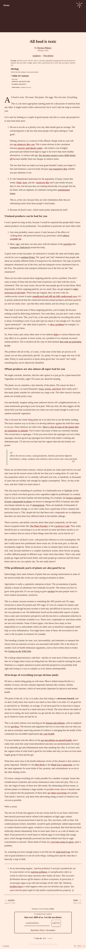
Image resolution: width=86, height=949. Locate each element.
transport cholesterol (20, 247)
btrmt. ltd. (39, 938)
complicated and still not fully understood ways (54, 296)
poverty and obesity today (30, 148)
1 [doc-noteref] (74, 533)
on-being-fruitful (19, 84)
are (49, 793)
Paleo (19, 182)
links (56, 334)
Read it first (35, 930)
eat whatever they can (24, 144)
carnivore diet (42, 182)
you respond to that (58, 169)
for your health (47, 734)
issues (12, 193)
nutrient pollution (39, 872)
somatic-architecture (21, 81)
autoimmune (64, 190)
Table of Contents (20, 76)
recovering (62, 793)
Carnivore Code (61, 526)
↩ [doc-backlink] (73, 890)
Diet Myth (40, 765)
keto (25, 182)
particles (68, 244)
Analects (36, 55)
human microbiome (55, 723)
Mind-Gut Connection (61, 765)
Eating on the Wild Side (19, 651)
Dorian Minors (44, 48)
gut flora (15, 726)
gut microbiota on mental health (56, 740)
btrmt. (7, 5)
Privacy (42, 930)
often (53, 793)
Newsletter (48, 55)
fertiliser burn (16, 886)
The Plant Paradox (39, 526)
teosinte (51, 591)
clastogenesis (38, 505)
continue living (27, 257)
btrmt (52, 909)
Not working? (50, 930)
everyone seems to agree (62, 842)
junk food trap (63, 852)
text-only (49, 938)
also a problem (57, 324)
